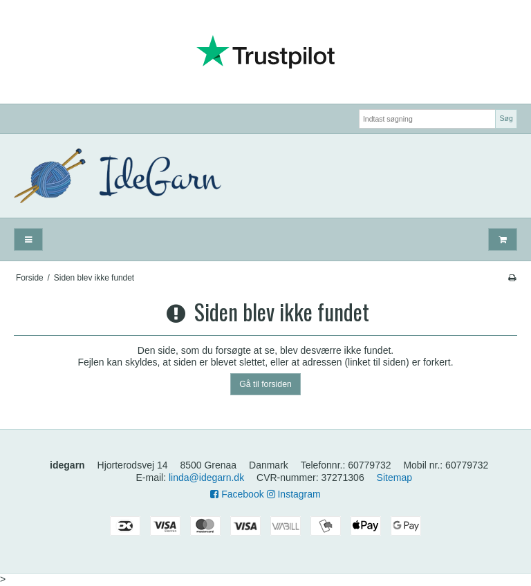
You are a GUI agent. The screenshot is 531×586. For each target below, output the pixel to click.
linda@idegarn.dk (206, 477)
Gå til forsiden (265, 384)
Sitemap (394, 477)
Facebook (236, 494)
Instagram (294, 494)
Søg (505, 118)
